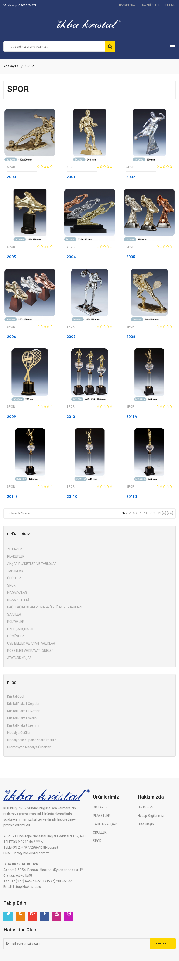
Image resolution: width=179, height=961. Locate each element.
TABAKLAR (15, 571)
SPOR (29, 66)
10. (155, 513)
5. (137, 513)
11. (159, 513)
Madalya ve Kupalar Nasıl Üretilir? (31, 740)
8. (147, 513)
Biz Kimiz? (145, 807)
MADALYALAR (17, 593)
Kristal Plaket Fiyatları (23, 711)
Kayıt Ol (162, 943)
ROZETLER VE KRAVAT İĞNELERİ (31, 651)
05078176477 (27, 5)
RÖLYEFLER (15, 622)
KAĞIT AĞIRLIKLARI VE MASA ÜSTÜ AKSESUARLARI (44, 607)
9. (151, 513)
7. (144, 513)
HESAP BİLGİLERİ (150, 5)
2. (127, 513)
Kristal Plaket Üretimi (23, 726)
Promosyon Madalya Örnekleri (29, 747)
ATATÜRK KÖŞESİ (19, 658)
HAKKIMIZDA (127, 5)
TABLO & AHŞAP (105, 824)
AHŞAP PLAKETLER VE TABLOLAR (32, 564)
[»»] (170, 513)
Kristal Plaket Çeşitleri (23, 704)
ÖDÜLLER (14, 578)
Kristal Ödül (15, 697)
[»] (164, 513)
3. (130, 513)
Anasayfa (10, 66)
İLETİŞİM (170, 5)
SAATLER (14, 615)
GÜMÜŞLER (15, 636)
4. (134, 513)
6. (141, 513)
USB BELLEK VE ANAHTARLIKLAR (31, 643)
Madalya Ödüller (19, 733)
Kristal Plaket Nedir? (22, 718)
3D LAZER (14, 549)
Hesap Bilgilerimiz (151, 816)
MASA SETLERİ (18, 600)
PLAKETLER (15, 557)
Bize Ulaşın (146, 824)
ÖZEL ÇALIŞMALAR (20, 629)
